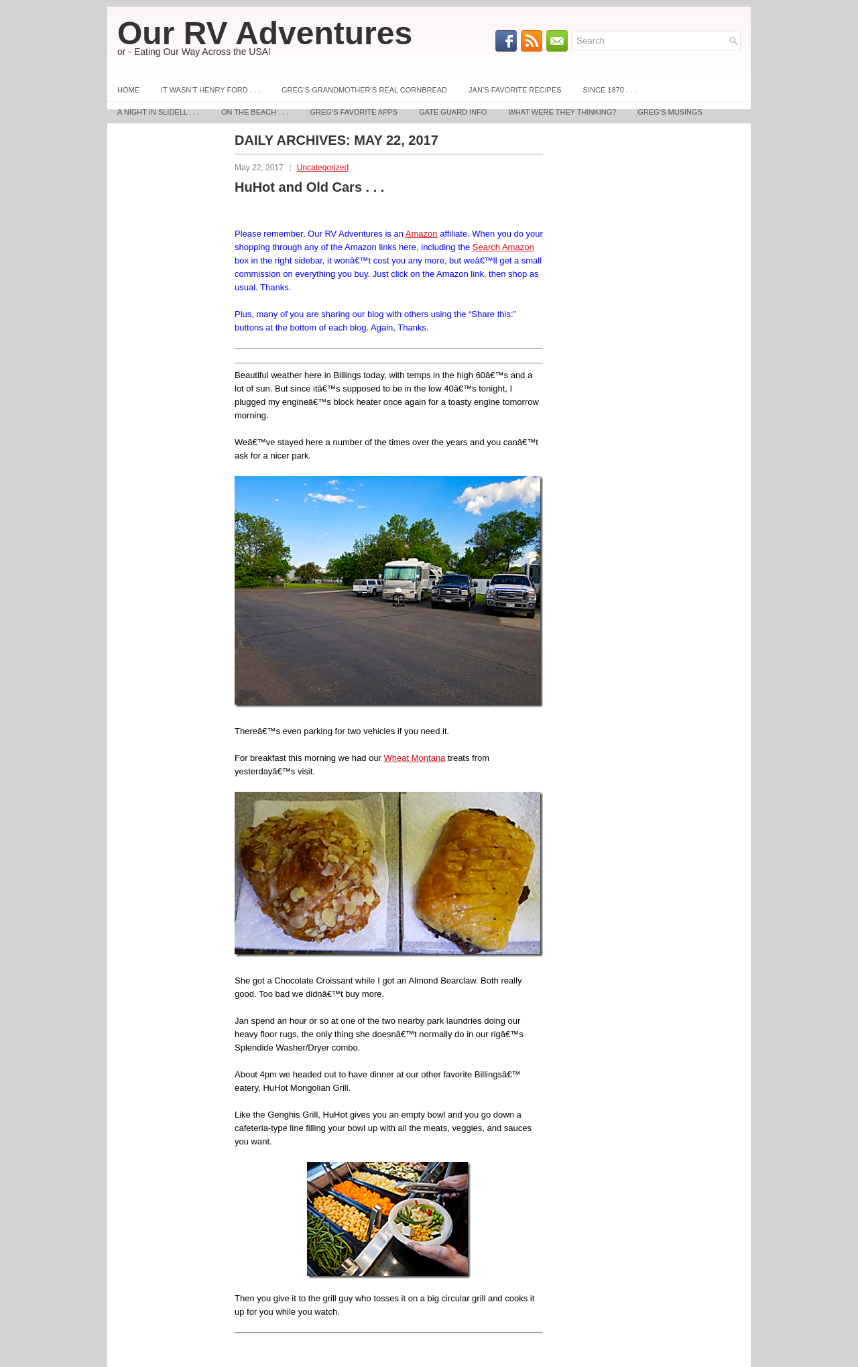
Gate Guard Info (453, 112)
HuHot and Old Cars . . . (309, 187)
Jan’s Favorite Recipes (515, 90)
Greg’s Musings (669, 112)
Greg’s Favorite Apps (354, 112)
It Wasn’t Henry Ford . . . (210, 90)
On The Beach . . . (255, 112)
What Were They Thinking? (562, 112)
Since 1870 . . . (609, 90)
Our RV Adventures (264, 33)
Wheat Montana (415, 758)
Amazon (422, 234)
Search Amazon (503, 247)
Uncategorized (323, 167)
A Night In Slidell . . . (158, 112)
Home (128, 90)
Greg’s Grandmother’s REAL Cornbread (364, 90)
